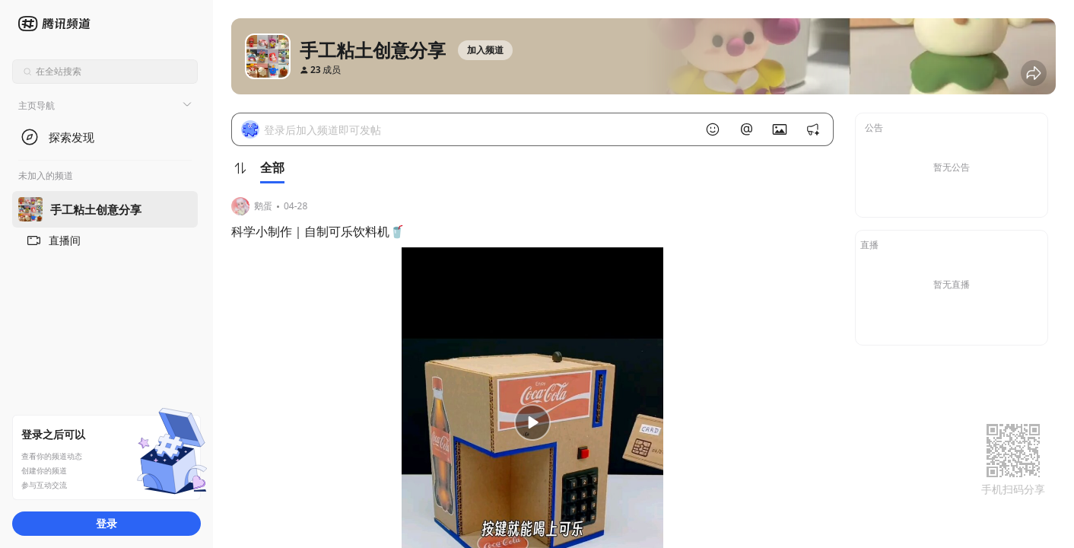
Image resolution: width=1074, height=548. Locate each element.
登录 (106, 523)
